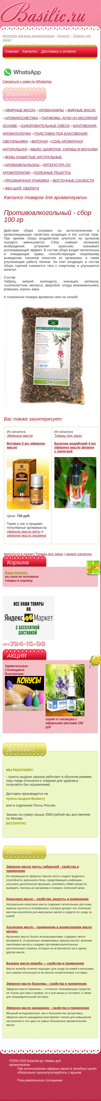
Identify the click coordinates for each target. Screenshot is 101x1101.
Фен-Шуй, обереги (22, 188)
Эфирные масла (20, 110)
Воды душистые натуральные (33, 157)
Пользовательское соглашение (39, 1080)
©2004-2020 (17, 1061)
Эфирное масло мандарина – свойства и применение (47, 1008)
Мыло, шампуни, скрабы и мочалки (64, 149)
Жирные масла (81, 110)
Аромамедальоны (22, 165)
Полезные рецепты (52, 173)
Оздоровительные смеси (45, 126)
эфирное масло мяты (24, 531)
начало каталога (78, 554)
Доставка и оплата (58, 51)
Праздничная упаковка (27, 180)
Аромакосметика (21, 118)
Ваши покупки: (16, 573)
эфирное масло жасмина (26, 535)
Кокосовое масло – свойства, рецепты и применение (47, 899)
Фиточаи (39, 141)
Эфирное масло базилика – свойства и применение (46, 984)
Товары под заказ (68, 436)
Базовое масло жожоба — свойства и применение (45, 963)
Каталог (29, 51)
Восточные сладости (73, 180)
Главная (11, 51)
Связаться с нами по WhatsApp (27, 79)
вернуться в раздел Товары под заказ (33, 554)
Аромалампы (51, 110)
